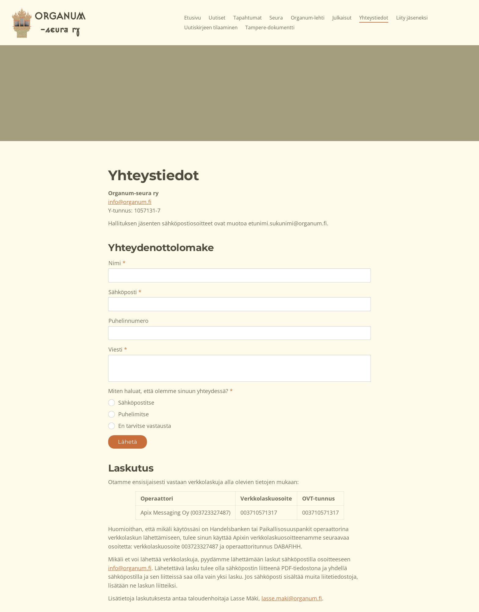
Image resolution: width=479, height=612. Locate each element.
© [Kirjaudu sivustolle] (110, 594)
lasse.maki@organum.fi (291, 547)
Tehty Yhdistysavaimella (349, 594)
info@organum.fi (130, 202)
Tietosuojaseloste (292, 594)
